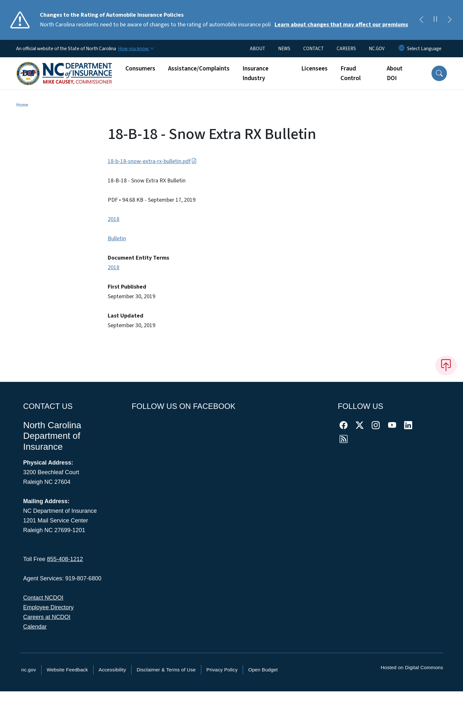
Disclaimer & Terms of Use (166, 669)
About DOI (395, 73)
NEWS (284, 48)
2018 (113, 219)
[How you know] (135, 48)
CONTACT (313, 48)
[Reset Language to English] (401, 48)
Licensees (314, 68)
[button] (439, 73)
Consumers (140, 68)
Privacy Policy (222, 669)
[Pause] (435, 20)
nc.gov (28, 669)
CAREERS (346, 48)
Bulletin (117, 239)
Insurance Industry (255, 73)
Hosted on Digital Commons (412, 667)
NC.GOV (377, 48)
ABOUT (257, 48)
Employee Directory (48, 607)
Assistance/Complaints (199, 68)
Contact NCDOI (43, 598)
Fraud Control (350, 73)
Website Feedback (67, 669)
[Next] (449, 20)
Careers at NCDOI (46, 617)
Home (22, 104)
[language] (424, 48)
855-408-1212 (65, 559)
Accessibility (112, 669)
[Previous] (421, 20)
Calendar (35, 626)
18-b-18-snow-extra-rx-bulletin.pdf (152, 161)
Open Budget (263, 669)
